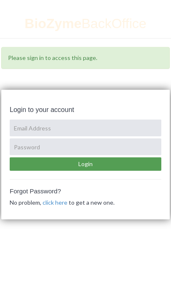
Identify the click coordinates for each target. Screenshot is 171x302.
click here (55, 202)
